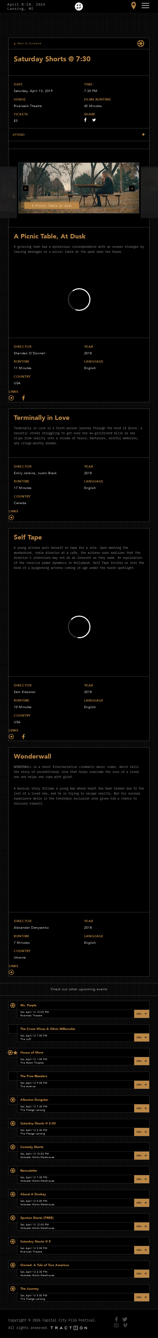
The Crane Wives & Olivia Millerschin (47, 1029)
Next (132, 188)
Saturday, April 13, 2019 (33, 91)
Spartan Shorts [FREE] (37, 1218)
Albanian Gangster (34, 1100)
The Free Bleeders (33, 1076)
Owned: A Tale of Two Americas (44, 1265)
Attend (19, 135)
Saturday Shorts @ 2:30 (38, 1123)
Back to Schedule (29, 43)
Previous (26, 188)
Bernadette (28, 1170)
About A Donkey (33, 1194)
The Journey (29, 1288)
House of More (31, 1052)
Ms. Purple (28, 1005)
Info (139, 1014)
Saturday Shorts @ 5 (35, 1241)
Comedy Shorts (31, 1147)
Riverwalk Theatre (28, 106)
